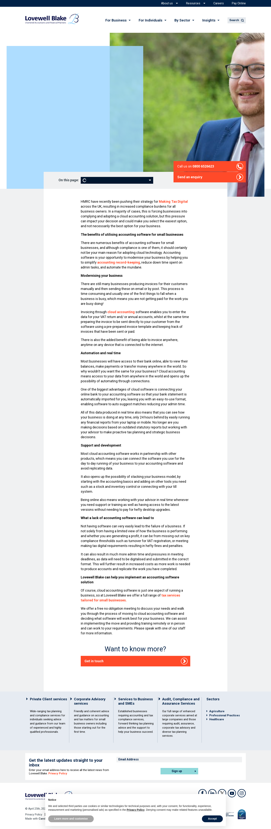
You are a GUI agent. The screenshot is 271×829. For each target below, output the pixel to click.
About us (167, 3)
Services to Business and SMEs (135, 701)
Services (58, 58)
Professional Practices (224, 715)
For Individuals (150, 20)
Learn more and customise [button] (71, 818)
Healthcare (216, 719)
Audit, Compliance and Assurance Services (180, 701)
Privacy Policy (57, 773)
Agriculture (217, 711)
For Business (116, 20)
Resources (193, 3)
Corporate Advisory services (90, 701)
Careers (218, 3)
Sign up (177, 771)
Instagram (242, 793)
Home (44, 58)
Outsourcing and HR (79, 58)
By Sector (182, 20)
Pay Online (239, 3)
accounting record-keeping (118, 262)
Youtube (232, 793)
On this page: (69, 180)
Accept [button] (212, 818)
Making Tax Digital (173, 201)
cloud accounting (121, 312)
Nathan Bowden (51, 105)
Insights (208, 20)
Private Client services (48, 699)
